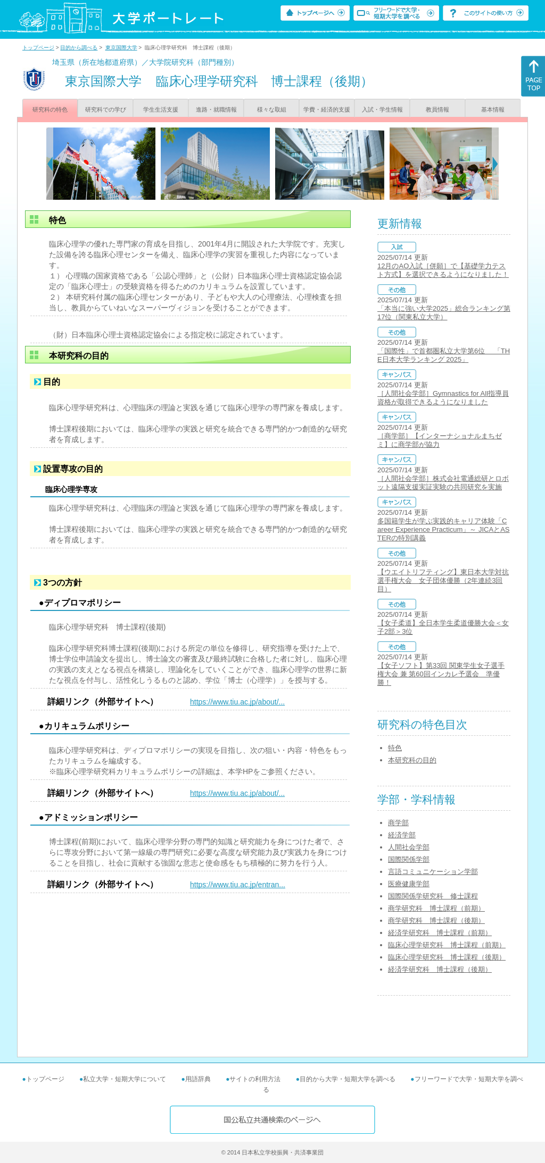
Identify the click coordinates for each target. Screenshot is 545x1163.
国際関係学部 (409, 859)
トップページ (38, 47)
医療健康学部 (409, 884)
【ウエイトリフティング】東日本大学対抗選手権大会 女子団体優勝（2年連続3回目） (443, 580)
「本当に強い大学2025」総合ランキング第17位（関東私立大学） (443, 312)
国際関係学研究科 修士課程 (433, 896)
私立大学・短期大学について (124, 1079)
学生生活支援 (160, 109)
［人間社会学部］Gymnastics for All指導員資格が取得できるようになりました (443, 397)
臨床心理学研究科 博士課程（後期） (447, 957)
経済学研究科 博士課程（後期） (440, 969)
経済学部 (402, 835)
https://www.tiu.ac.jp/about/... (237, 702)
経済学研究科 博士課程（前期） (440, 933)
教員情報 (437, 109)
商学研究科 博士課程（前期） (436, 908)
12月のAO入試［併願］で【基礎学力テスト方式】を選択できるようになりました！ (443, 270)
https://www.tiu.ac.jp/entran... (237, 884)
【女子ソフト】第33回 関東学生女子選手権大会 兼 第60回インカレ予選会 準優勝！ (441, 673)
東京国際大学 (121, 47)
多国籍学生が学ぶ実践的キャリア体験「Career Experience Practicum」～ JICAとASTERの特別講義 (443, 529)
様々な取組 (271, 109)
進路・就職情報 (216, 109)
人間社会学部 (409, 847)
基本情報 (493, 109)
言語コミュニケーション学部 (433, 872)
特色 (395, 748)
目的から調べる (78, 47)
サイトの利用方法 (254, 1079)
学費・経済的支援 (326, 109)
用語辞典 (198, 1079)
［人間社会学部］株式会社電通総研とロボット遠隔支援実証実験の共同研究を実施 (443, 482)
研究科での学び (105, 109)
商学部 (398, 823)
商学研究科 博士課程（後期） (436, 920)
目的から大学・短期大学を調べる (347, 1079)
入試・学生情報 (382, 109)
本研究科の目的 (412, 760)
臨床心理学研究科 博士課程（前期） (447, 945)
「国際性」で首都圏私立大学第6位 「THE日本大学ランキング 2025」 (443, 355)
